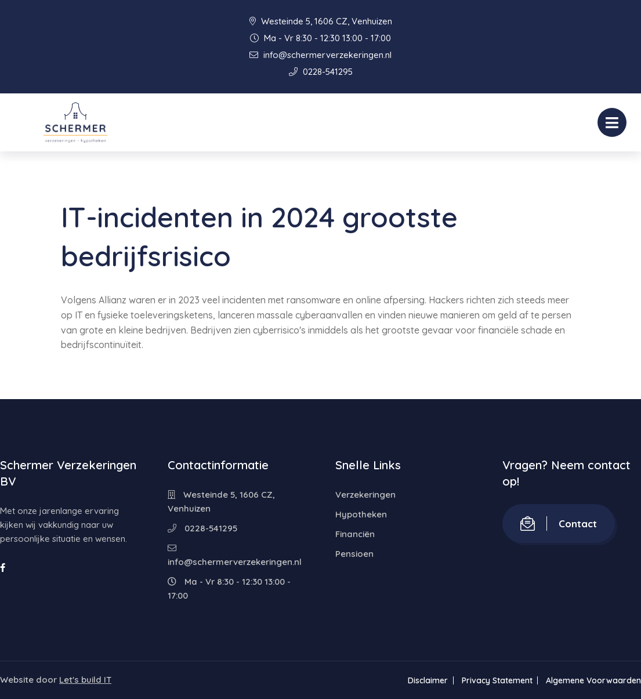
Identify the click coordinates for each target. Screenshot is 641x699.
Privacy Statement (496, 680)
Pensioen (354, 553)
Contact (558, 523)
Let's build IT (85, 679)
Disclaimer (427, 680)
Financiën (355, 533)
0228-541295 (321, 71)
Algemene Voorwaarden (593, 680)
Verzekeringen (365, 494)
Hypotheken (361, 514)
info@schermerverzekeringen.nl (320, 54)
